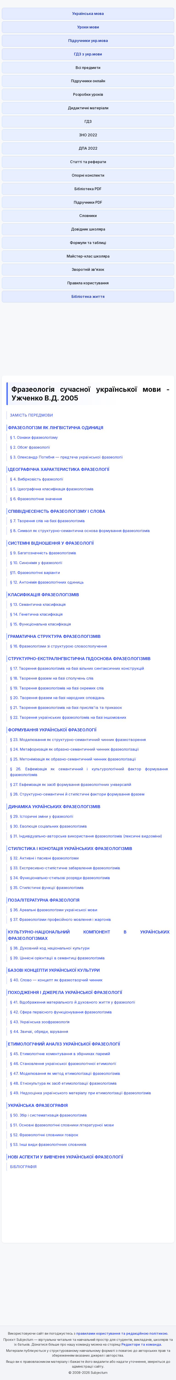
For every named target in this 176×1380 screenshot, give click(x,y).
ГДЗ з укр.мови (88, 54)
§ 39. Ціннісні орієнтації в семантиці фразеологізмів (57, 958)
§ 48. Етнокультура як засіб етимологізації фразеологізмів (63, 1083)
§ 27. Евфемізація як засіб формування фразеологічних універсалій (70, 784)
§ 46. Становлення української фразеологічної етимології (63, 1063)
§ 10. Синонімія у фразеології (36, 562)
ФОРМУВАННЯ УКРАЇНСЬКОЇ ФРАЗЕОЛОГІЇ (52, 729)
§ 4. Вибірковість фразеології (36, 479)
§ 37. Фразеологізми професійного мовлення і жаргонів (60, 919)
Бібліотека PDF (88, 189)
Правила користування (88, 283)
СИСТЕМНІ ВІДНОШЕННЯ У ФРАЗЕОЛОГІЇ (51, 543)
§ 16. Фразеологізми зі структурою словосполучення (58, 646)
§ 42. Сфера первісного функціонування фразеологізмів (61, 1012)
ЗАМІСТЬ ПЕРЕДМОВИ (31, 415)
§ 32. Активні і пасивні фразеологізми (44, 858)
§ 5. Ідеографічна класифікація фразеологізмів (52, 489)
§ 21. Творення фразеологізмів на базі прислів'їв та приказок (66, 707)
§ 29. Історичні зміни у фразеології (41, 816)
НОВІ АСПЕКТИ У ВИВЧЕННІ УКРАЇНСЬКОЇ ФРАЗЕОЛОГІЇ (65, 1157)
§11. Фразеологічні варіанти (35, 572)
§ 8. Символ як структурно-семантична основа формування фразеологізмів (80, 530)
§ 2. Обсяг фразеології (30, 447)
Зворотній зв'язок (88, 269)
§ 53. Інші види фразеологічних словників (48, 1144)
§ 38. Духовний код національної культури (49, 948)
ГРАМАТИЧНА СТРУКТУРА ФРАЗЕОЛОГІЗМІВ (54, 636)
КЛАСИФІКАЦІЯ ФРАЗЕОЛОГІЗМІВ (43, 594)
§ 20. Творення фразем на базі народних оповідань (57, 697)
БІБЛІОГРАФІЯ (23, 1166)
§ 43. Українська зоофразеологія (39, 1022)
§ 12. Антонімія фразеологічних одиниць (47, 582)
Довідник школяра (88, 229)
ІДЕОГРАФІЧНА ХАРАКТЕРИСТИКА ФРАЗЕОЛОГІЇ (58, 469)
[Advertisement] (88, 336)
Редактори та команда (141, 1344)
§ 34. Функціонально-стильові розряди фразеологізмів (60, 877)
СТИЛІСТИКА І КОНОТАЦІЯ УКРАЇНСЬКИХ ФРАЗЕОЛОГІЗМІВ (70, 848)
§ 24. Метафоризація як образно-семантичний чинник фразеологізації (74, 749)
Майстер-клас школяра (88, 256)
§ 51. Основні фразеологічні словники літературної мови (62, 1125)
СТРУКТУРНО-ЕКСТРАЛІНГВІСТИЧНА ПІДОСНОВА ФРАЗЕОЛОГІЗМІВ (79, 658)
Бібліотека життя (88, 296)
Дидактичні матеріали (88, 108)
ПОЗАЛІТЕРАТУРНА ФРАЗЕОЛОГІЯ (44, 900)
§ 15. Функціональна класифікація (40, 624)
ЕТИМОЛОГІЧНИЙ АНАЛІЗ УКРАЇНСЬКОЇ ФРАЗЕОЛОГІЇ (64, 1044)
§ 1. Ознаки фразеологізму (34, 437)
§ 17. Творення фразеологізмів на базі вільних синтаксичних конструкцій (77, 668)
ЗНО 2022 (88, 135)
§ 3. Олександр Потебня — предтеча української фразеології (66, 457)
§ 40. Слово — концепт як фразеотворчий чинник (56, 980)
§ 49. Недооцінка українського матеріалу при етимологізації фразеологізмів (80, 1093)
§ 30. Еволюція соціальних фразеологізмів (48, 826)
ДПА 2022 (88, 148)
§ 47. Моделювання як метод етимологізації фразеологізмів (65, 1073)
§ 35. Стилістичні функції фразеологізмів (47, 887)
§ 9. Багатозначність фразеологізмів (43, 553)
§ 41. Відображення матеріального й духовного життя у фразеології (72, 1002)
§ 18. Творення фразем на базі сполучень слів (52, 678)
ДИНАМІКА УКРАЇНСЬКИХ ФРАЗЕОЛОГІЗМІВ (54, 806)
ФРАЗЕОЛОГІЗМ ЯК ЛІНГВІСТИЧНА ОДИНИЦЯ (55, 427)
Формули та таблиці (88, 242)
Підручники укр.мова (88, 40)
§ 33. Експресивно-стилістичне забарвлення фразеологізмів (65, 868)
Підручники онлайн (88, 81)
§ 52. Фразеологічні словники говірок (44, 1135)
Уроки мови (88, 27)
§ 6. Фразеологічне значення (36, 499)
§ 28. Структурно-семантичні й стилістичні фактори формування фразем (77, 794)
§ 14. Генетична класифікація (36, 614)
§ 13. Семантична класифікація (38, 604)
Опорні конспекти (88, 175)
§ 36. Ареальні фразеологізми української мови (53, 910)
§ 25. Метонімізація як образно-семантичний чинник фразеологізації (73, 759)
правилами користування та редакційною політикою (121, 1333)
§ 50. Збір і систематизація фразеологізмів (48, 1115)
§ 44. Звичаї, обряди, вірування (39, 1031)
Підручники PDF (88, 202)
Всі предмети (88, 67)
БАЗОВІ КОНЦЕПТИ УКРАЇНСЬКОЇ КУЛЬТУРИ (54, 970)
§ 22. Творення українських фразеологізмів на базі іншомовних (68, 717)
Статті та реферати (88, 161)
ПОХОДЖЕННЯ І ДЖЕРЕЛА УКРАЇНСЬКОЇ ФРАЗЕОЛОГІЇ (65, 992)
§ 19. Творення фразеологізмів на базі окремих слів (57, 688)
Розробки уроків (88, 94)
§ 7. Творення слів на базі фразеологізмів (47, 521)
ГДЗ (88, 121)
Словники (88, 215)
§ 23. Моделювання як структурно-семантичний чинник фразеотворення (78, 739)
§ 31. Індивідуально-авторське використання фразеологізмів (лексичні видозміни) (86, 836)
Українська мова (88, 13)
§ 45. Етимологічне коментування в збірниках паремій (60, 1053)
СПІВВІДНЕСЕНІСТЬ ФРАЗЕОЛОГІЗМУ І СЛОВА (56, 511)
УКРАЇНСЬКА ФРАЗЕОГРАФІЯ (38, 1105)
